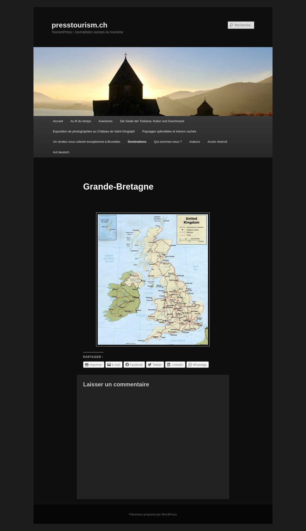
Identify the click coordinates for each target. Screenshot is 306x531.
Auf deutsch (61, 152)
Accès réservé (217, 141)
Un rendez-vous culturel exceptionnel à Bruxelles (86, 141)
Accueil (58, 121)
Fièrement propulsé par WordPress (153, 514)
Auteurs (194, 141)
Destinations (137, 141)
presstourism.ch (79, 25)
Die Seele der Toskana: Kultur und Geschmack (152, 121)
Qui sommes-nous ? (168, 141)
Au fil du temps (81, 121)
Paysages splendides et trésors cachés (169, 131)
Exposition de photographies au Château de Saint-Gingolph (94, 131)
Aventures (105, 121)
